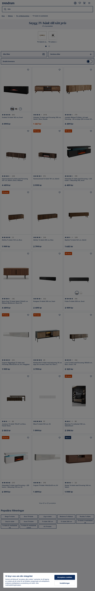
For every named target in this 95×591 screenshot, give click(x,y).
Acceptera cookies (64, 577)
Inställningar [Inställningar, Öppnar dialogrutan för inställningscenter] (65, 583)
